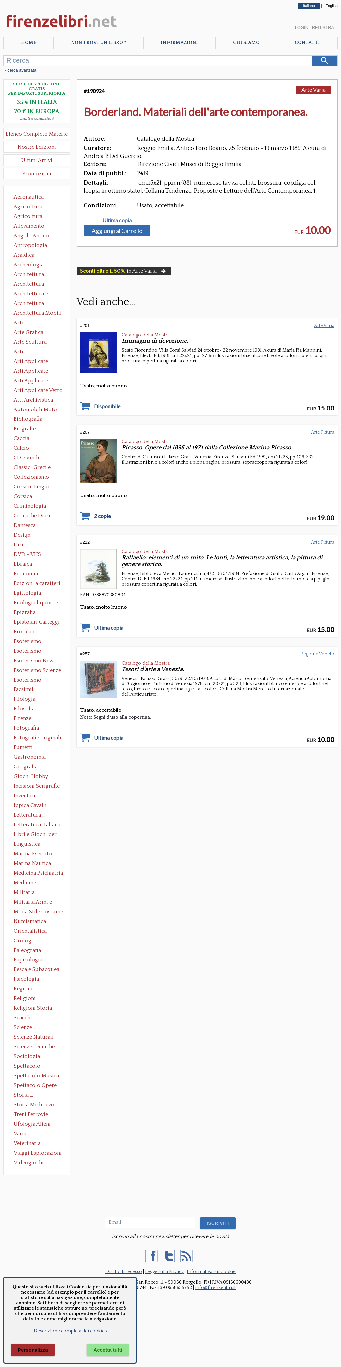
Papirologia (28, 960)
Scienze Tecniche (34, 1047)
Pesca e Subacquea (36, 969)
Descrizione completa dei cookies (70, 1331)
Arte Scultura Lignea (30, 342)
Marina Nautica (32, 863)
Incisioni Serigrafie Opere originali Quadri (37, 786)
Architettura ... (31, 274)
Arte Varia (313, 89)
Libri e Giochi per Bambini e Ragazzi (36, 835)
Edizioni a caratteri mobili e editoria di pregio (37, 584)
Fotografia (26, 728)
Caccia (21, 438)
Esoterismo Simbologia (28, 680)
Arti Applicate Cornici (31, 371)
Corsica (23, 496)
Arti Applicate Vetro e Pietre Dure (38, 391)
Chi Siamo (246, 42)
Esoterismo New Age (34, 661)
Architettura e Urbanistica (31, 294)
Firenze (22, 718)
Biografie (25, 429)
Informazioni (179, 42)
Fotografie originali (37, 738)
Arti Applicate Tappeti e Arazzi (33, 381)
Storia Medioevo (34, 1105)
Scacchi (23, 1018)
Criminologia (30, 506)
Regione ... (26, 989)
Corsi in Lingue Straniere (32, 487)
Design (22, 535)
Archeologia (29, 265)
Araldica (24, 255)
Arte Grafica (28, 332)
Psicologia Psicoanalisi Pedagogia (28, 979)
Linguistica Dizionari (27, 844)
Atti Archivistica (33, 400)
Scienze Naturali (34, 1037)
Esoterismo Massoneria (27, 651)
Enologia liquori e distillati (36, 603)
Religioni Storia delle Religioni (33, 1008)
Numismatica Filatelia (30, 922)
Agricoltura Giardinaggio (30, 217)
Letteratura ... (29, 815)
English (332, 6)
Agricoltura (28, 207)
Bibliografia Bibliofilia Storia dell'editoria (34, 419)
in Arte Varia (123, 271)
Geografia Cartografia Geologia (27, 767)
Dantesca (25, 525)
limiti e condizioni (37, 118)
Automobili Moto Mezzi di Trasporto (37, 410)
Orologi (23, 941)
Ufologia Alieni (32, 1124)
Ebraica (23, 564)
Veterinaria (27, 1143)
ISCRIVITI (218, 1223)
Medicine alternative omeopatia (27, 883)
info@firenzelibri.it (215, 1287)
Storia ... (23, 1095)
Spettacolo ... (29, 1066)
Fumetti (23, 747)
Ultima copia (117, 220)
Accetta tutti (107, 1350)
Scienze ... (25, 1027)
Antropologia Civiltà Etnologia (34, 246)
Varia (20, 1134)
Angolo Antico (31, 236)
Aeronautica (29, 197)
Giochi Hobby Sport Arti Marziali (37, 777)
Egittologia (27, 593)
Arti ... (21, 352)
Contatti (307, 42)
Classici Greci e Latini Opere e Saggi (38, 468)
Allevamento (29, 226)
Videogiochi (29, 1163)
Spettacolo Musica (36, 1076)
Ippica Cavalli (30, 805)
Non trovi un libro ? (98, 42)
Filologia (24, 699)
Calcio (21, 448)
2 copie (102, 516)
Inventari (24, 796)
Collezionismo (31, 477)
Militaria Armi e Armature (33, 902)
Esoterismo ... (30, 641)
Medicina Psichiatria (38, 873)
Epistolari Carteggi (37, 622)
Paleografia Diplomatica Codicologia (29, 951)
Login (301, 27)
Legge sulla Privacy (164, 1271)
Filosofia (24, 709)
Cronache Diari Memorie (32, 516)
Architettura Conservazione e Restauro (33, 284)
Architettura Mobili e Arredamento (38, 313)
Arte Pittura (322, 432)
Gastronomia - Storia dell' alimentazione (32, 757)
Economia (26, 574)
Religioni (25, 998)
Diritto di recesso (123, 1271)
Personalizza (33, 1350)
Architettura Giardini (29, 304)
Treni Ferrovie (31, 1114)
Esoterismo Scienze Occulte (37, 671)
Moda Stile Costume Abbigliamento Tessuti (38, 912)
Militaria (24, 892)
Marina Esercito (33, 854)
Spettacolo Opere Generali (35, 1086)
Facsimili (24, 689)
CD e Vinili (26, 458)
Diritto (22, 545)
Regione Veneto (317, 654)
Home (28, 42)
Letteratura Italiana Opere (37, 825)
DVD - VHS (27, 554)
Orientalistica (30, 931)
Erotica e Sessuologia (28, 632)
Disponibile (107, 406)
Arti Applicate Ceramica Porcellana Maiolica (38, 362)
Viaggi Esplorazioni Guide (38, 1153)
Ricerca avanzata (19, 70)
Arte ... (21, 323)
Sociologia (27, 1056)
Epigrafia (25, 612)
